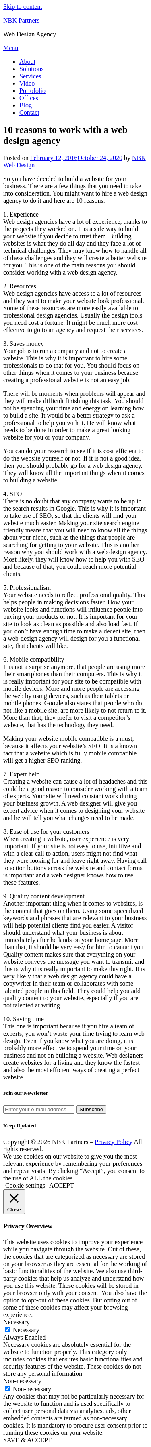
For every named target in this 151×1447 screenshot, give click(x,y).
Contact (29, 112)
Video (27, 83)
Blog (25, 105)
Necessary (26, 1330)
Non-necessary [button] (22, 1381)
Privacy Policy (113, 1141)
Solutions (31, 68)
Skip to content (22, 6)
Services (30, 76)
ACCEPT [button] (61, 1185)
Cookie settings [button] (25, 1185)
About (27, 61)
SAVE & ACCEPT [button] (27, 1439)
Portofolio (32, 90)
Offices (28, 98)
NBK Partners (21, 20)
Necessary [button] (16, 1322)
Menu (10, 47)
